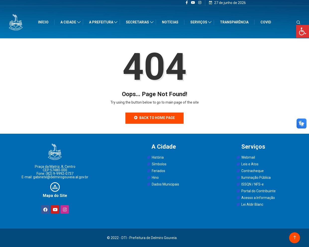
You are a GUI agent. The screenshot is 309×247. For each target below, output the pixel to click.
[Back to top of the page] (295, 238)
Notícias (171, 22)
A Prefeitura (102, 22)
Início (44, 22)
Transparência (235, 22)
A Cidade (69, 22)
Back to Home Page (154, 118)
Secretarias (138, 22)
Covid (266, 22)
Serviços (199, 22)
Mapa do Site (55, 195)
